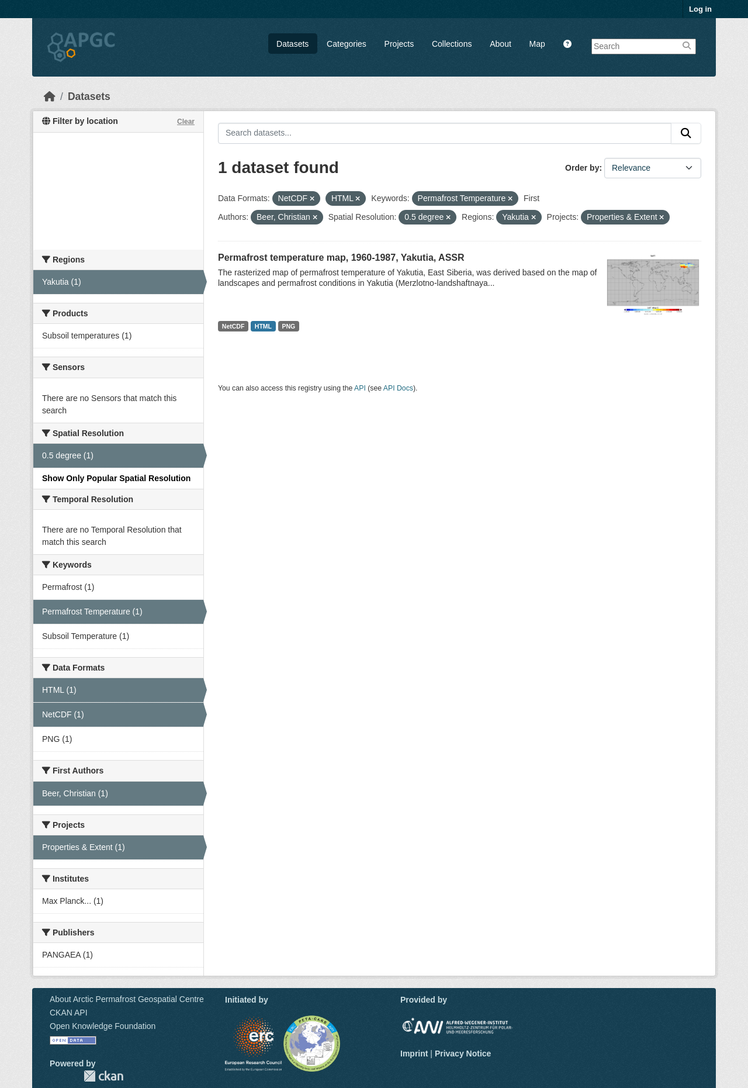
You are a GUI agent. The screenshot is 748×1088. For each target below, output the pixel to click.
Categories (346, 44)
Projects (399, 44)
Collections (452, 44)
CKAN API (69, 1012)
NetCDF (233, 326)
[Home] (50, 96)
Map (537, 44)
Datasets (292, 44)
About (500, 44)
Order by (582, 167)
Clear (186, 122)
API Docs (398, 388)
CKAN (103, 1076)
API (360, 388)
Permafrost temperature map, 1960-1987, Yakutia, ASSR (341, 257)
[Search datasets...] (444, 133)
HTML (263, 326)
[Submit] (686, 133)
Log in (700, 9)
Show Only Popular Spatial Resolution (116, 478)
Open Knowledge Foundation (102, 1026)
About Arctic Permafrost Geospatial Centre (127, 999)
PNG (289, 326)
